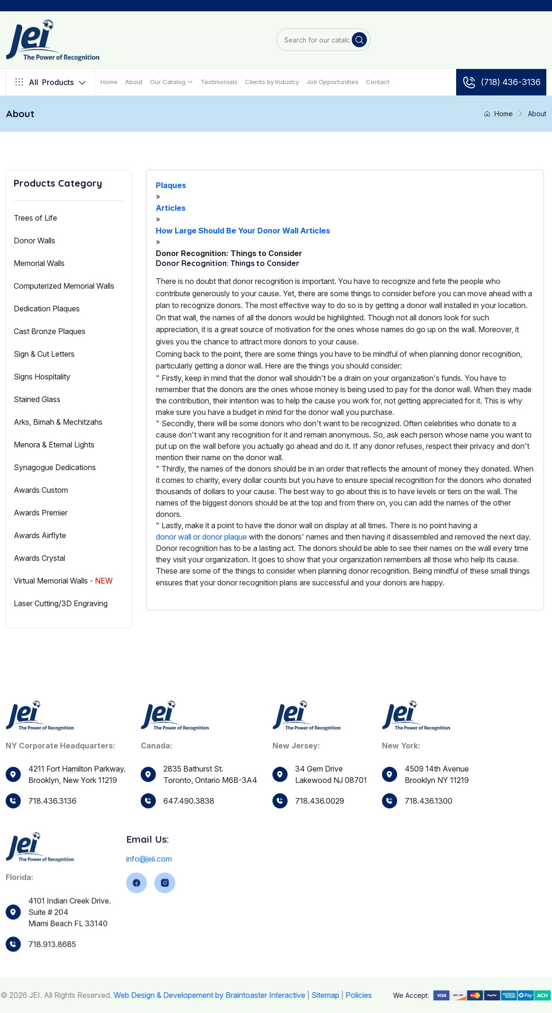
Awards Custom (41, 490)
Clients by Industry (272, 82)
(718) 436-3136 (501, 82)
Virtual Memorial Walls (63, 580)
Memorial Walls (39, 263)
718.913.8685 (52, 970)
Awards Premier (41, 512)
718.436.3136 (52, 801)
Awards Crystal (39, 558)
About (134, 82)
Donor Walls (34, 240)
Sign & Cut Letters (44, 354)
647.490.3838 (188, 804)
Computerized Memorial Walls (64, 286)
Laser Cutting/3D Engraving (61, 603)
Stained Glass (37, 399)
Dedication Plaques (47, 308)
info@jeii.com (149, 887)
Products (50, 82)
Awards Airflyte (40, 535)
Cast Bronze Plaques (49, 331)
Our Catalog (168, 82)
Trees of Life (35, 218)
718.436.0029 (319, 813)
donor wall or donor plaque (201, 536)
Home (109, 82)
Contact (378, 82)
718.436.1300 (428, 821)
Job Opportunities (332, 82)
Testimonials (219, 82)
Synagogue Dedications (55, 467)
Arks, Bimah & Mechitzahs (58, 422)
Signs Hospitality (42, 376)
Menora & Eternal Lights (54, 444)
